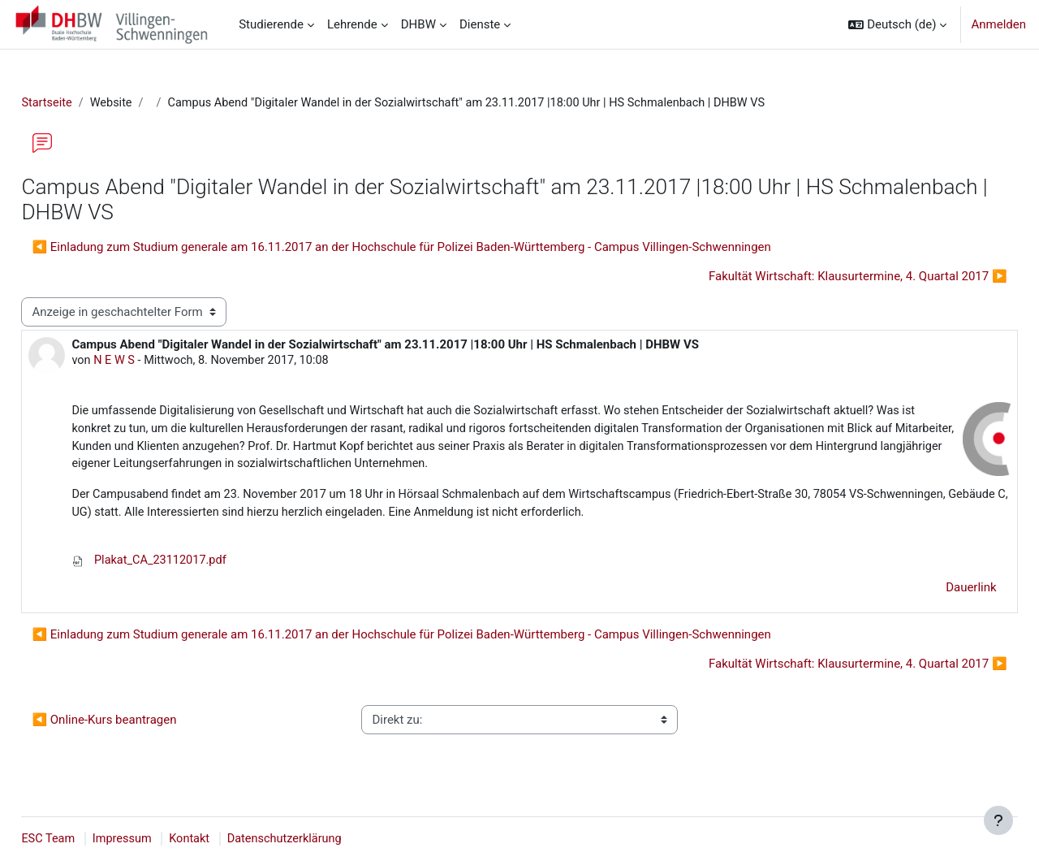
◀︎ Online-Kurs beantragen (140, 726)
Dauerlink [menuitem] (935, 593)
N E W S (152, 362)
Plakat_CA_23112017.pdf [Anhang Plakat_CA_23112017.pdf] (187, 567)
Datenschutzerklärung (328, 839)
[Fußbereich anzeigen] (998, 820)
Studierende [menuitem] (271, 24)
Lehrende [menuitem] (352, 24)
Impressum (161, 839)
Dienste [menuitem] (479, 24)
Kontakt (230, 839)
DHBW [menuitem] (418, 24)
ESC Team (85, 839)
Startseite (84, 103)
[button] (897, 24)
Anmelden (998, 24)
